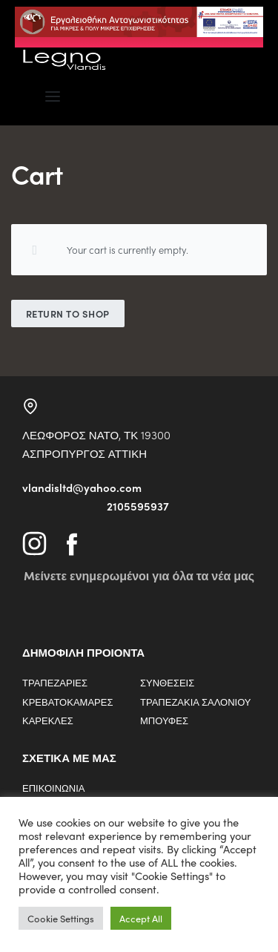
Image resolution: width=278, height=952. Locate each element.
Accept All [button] (140, 918)
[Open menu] (52, 96)
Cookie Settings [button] (60, 918)
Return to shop (68, 313)
